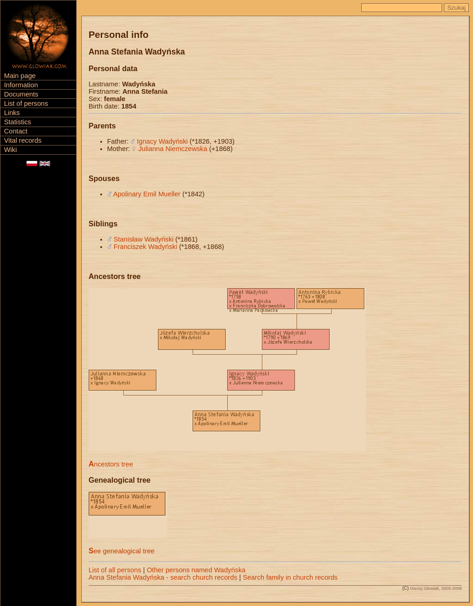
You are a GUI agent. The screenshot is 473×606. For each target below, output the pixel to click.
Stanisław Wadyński (144, 239)
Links (12, 112)
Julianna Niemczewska (173, 148)
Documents (21, 94)
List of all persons (115, 570)
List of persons (26, 103)
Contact (16, 131)
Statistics (17, 122)
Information (21, 85)
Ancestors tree (111, 464)
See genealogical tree (122, 551)
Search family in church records (290, 577)
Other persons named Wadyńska (196, 570)
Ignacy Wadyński (162, 141)
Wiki (10, 149)
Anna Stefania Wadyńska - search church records (163, 577)
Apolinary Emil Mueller (147, 194)
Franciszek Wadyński (145, 246)
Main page (20, 75)
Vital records (23, 140)
